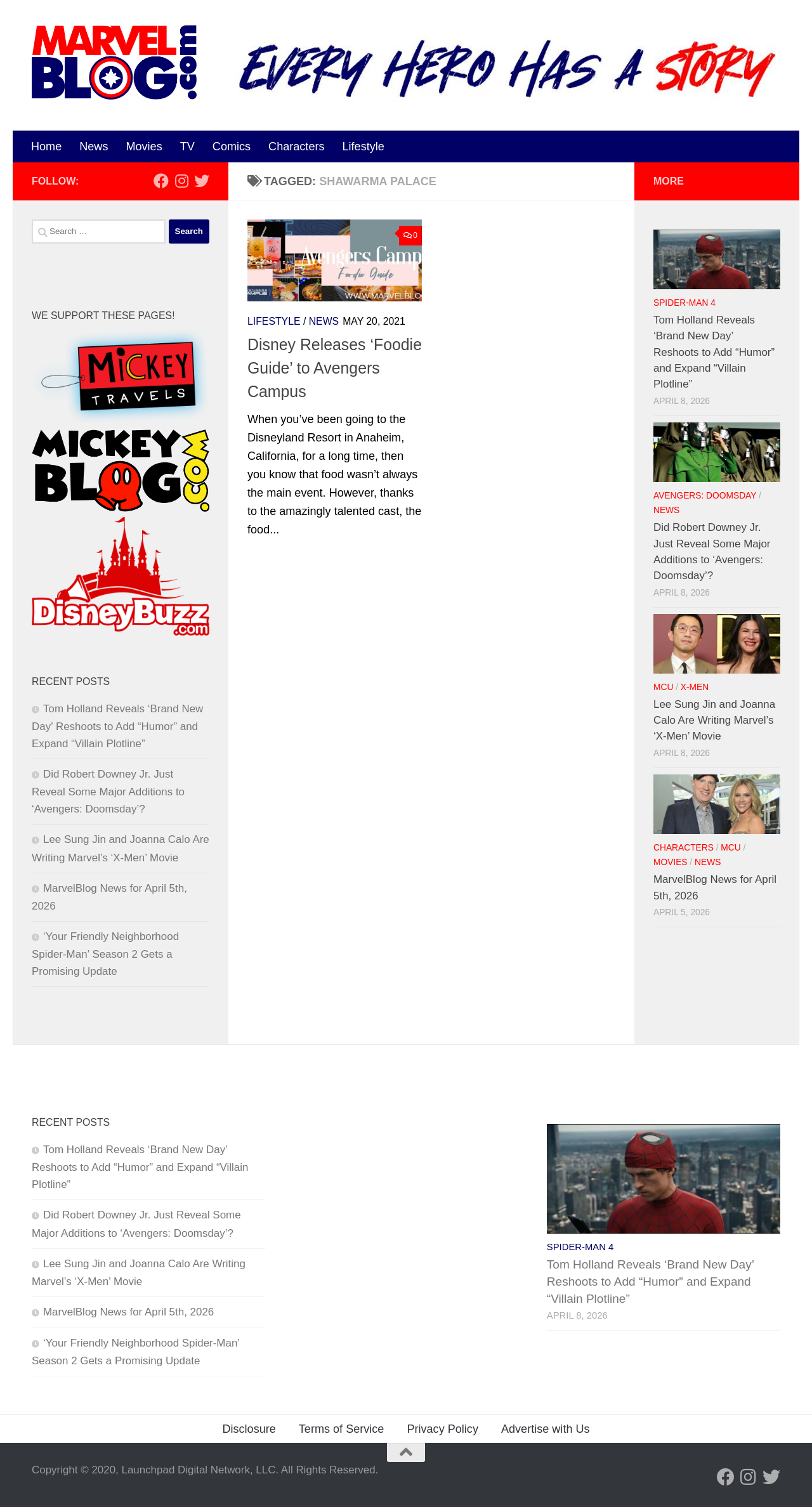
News (93, 146)
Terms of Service (341, 1429)
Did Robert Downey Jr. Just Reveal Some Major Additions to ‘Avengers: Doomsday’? (108, 791)
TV (187, 146)
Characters (296, 146)
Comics (232, 146)
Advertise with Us (545, 1429)
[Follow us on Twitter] (201, 180)
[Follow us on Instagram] (181, 180)
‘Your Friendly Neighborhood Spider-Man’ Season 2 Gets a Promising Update (105, 953)
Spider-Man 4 (684, 303)
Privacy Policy (442, 1429)
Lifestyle (363, 146)
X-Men (695, 687)
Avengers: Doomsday (704, 495)
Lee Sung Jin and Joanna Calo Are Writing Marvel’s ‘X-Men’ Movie (714, 720)
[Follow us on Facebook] (161, 180)
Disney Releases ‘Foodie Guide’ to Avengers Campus (334, 368)
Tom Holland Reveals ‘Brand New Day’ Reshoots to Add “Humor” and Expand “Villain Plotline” (117, 726)
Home (46, 146)
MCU (663, 687)
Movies (144, 146)
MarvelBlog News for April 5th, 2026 (128, 1312)
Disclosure (248, 1429)
